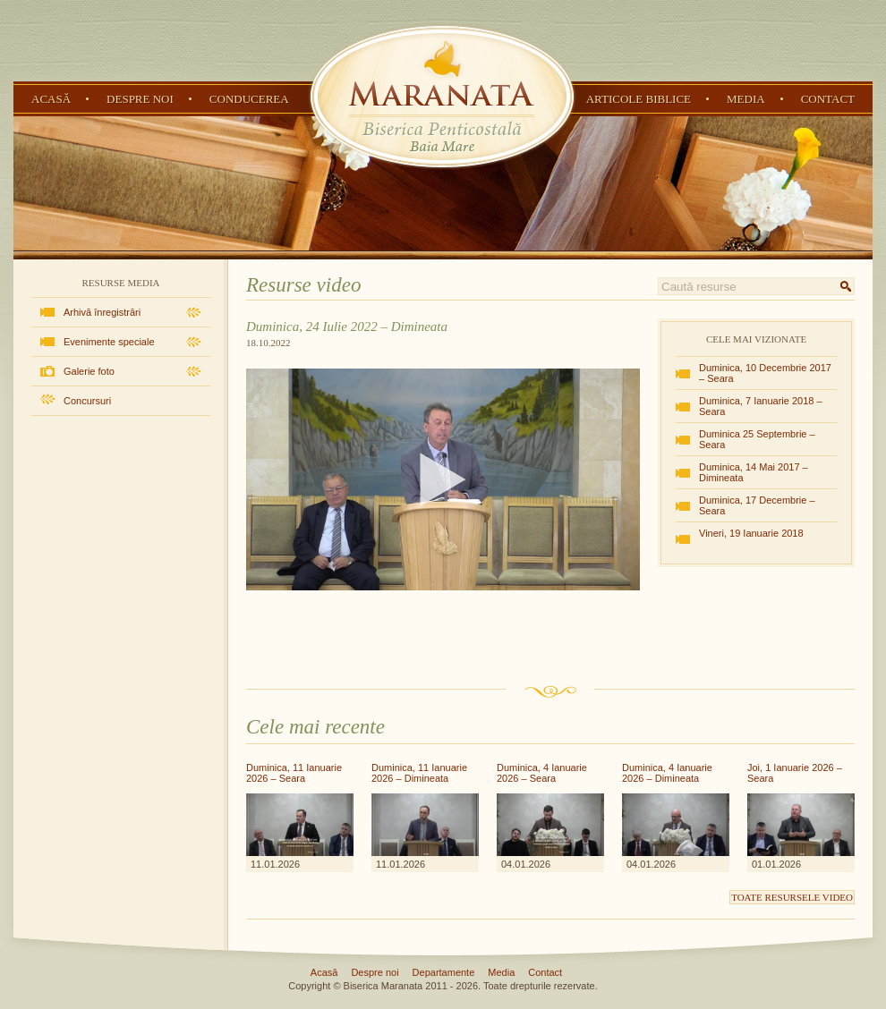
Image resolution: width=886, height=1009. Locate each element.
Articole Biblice (638, 99)
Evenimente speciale (109, 341)
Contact (828, 99)
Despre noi (140, 99)
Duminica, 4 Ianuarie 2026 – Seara (542, 773)
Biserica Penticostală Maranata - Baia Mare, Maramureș (442, 96)
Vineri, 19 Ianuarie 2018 (751, 533)
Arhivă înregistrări (102, 312)
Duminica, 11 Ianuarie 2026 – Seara (294, 773)
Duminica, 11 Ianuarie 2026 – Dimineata (419, 773)
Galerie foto (89, 371)
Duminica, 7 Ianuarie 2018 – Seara (760, 406)
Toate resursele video (792, 897)
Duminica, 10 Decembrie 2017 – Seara (765, 373)
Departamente (444, 972)
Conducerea (249, 99)
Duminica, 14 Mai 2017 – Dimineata (753, 472)
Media (746, 99)
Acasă (51, 99)
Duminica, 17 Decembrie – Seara (757, 505)
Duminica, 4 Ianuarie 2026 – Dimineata (667, 773)
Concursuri (87, 400)
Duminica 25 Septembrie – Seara (757, 439)
